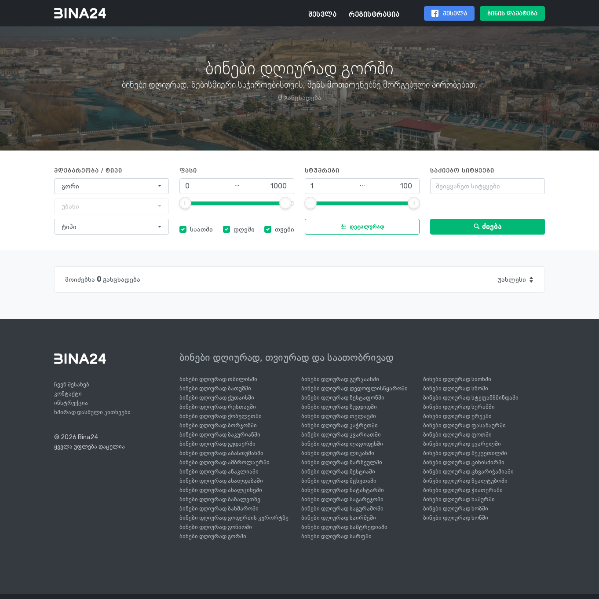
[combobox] (111, 186)
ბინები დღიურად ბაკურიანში (219, 434)
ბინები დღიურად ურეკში (457, 416)
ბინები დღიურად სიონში (457, 379)
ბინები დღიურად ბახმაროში (219, 508)
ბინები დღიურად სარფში (336, 536)
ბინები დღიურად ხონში (455, 518)
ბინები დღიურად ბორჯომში (218, 425)
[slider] (185, 203)
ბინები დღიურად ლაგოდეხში (342, 444)
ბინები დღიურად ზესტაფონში (342, 397)
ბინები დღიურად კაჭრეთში (339, 425)
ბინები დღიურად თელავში (338, 416)
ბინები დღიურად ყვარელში (462, 444)
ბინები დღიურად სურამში (459, 407)
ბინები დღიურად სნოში (455, 388)
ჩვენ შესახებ (71, 384)
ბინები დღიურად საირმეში (338, 518)
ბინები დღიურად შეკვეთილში (465, 453)
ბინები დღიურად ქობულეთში (220, 416)
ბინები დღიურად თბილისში (218, 379)
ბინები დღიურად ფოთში (457, 434)
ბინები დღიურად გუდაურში (217, 444)
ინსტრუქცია (71, 403)
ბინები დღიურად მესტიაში (338, 471)
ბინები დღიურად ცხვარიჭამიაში (468, 471)
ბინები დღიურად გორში (212, 536)
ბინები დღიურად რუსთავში (217, 407)
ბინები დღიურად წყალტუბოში (465, 481)
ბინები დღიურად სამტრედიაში (344, 527)
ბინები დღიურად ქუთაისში (216, 397)
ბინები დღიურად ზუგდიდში (339, 407)
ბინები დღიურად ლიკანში (337, 453)
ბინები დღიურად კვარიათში (341, 434)
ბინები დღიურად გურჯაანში (340, 379)
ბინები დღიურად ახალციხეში (220, 490)
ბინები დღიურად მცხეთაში (338, 481)
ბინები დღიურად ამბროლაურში (224, 462)
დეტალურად (360, 227)
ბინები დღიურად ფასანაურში (464, 425)
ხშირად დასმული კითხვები (92, 412)
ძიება (487, 226)
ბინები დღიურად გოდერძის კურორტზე (234, 518)
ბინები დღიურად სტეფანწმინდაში (471, 397)
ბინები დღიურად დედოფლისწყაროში (354, 388)
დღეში (244, 229)
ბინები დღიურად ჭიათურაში (463, 490)
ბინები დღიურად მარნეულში (341, 462)
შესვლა (322, 14)
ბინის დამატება (512, 14)
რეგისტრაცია (374, 14)
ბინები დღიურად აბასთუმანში (221, 453)
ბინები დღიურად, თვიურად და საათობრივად (286, 357)
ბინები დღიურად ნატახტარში (342, 490)
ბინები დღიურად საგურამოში (342, 508)
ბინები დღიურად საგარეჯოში (342, 499)
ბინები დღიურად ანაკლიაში (219, 471)
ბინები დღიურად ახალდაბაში (221, 481)
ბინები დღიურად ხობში (455, 508)
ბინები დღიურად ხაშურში (459, 499)
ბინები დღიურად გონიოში (215, 527)
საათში (201, 229)
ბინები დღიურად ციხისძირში (463, 462)
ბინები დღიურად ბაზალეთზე (219, 499)
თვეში (284, 229)
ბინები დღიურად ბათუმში (215, 388)
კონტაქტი (68, 393)
